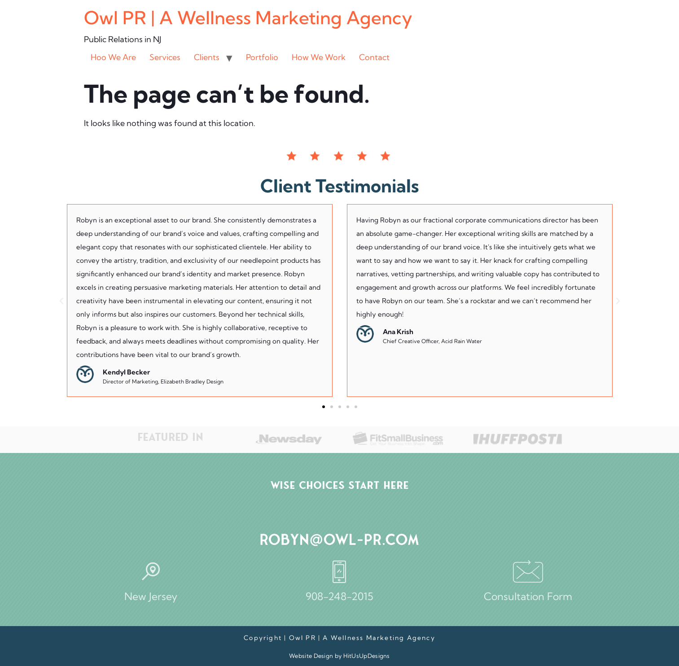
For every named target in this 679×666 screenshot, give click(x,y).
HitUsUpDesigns (366, 655)
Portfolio (262, 57)
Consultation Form (528, 596)
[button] (61, 300)
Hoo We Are (113, 57)
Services (164, 57)
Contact (374, 57)
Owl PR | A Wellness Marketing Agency (248, 18)
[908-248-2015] (339, 571)
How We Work (319, 57)
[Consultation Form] (528, 571)
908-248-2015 (339, 596)
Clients (206, 57)
